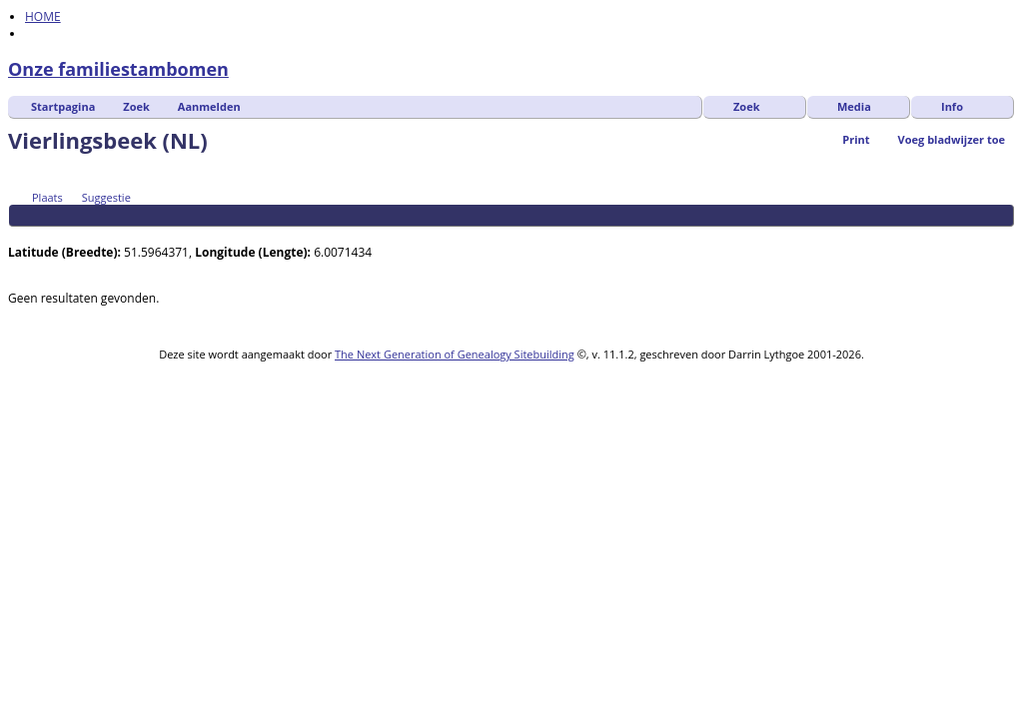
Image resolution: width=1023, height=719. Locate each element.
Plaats (38, 197)
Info (952, 106)
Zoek (136, 106)
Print (855, 139)
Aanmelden (209, 106)
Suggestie (97, 197)
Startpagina (63, 106)
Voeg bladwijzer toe (951, 139)
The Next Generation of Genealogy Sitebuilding (454, 354)
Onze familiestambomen (118, 69)
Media (854, 106)
